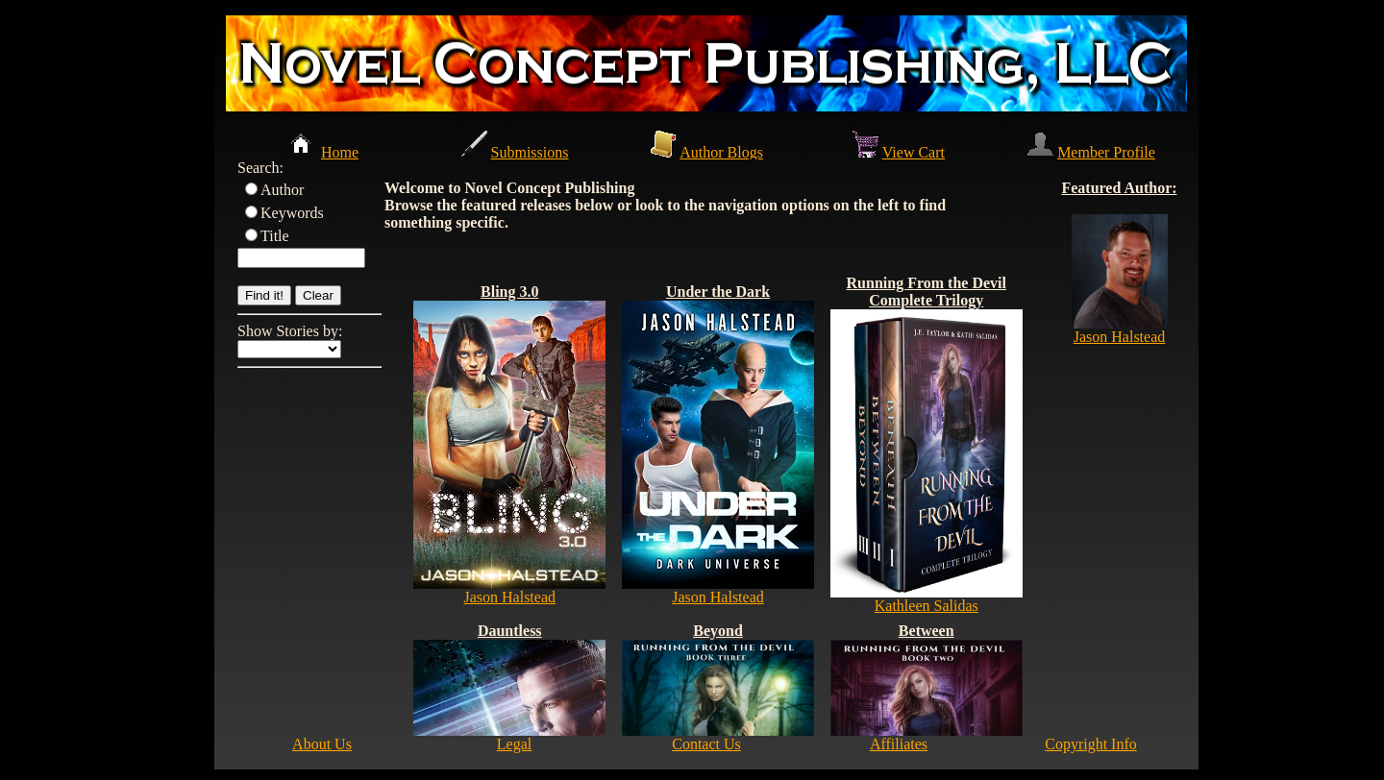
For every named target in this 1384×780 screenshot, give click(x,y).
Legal (514, 744)
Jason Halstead (509, 597)
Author (282, 190)
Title (274, 236)
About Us (322, 744)
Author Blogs (721, 152)
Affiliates (898, 744)
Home (339, 152)
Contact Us (706, 744)
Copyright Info (1091, 744)
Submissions (530, 152)
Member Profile (1106, 152)
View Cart (913, 152)
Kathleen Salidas (926, 605)
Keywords (292, 213)
